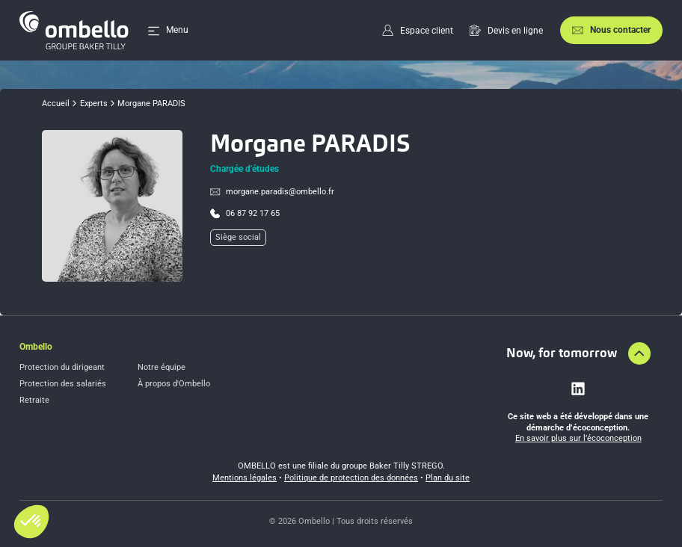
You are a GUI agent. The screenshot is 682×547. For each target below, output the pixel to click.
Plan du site (448, 478)
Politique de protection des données (351, 478)
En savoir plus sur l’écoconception (578, 438)
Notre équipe (161, 367)
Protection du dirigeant (62, 367)
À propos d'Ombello (174, 384)
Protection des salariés (62, 384)
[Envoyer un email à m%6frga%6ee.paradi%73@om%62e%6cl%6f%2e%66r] (272, 192)
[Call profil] (245, 213)
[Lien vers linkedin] (578, 388)
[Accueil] (74, 30)
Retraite (34, 400)
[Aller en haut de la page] (639, 353)
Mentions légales (244, 478)
